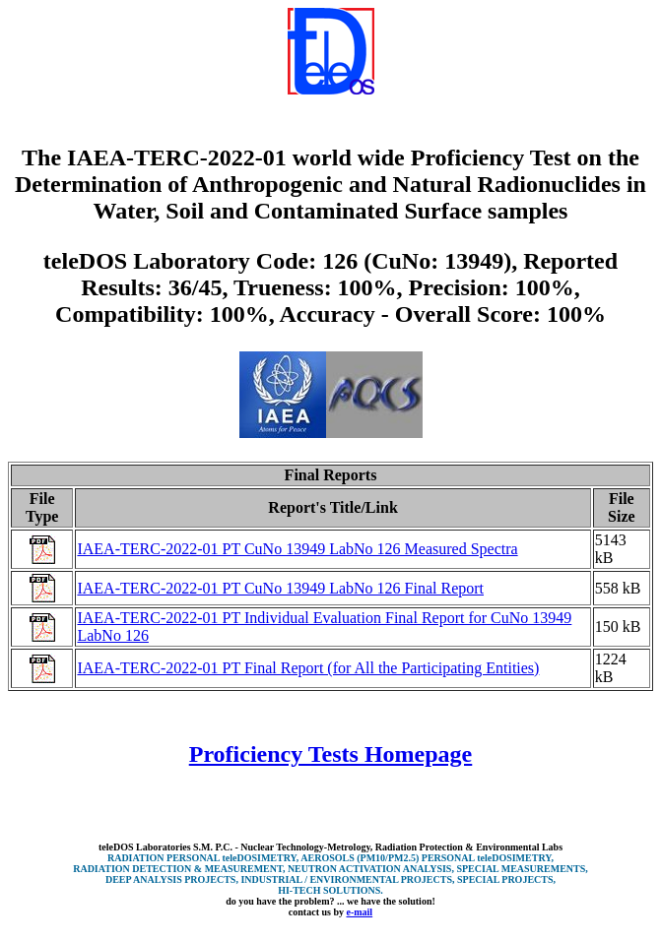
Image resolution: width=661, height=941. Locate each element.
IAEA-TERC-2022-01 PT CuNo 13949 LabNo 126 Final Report (280, 588)
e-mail (359, 912)
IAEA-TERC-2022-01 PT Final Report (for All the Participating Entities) (308, 667)
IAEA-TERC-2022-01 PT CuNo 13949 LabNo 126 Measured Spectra (297, 548)
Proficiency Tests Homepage (331, 754)
